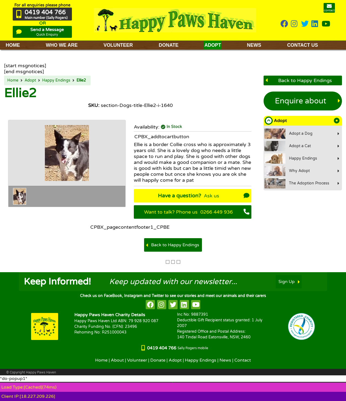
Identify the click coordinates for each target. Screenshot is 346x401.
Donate (157, 360)
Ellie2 (81, 80)
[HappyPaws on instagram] (295, 24)
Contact (242, 360)
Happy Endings (56, 80)
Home (12, 80)
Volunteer (137, 360)
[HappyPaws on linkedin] (315, 24)
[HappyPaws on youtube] (326, 24)
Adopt (30, 80)
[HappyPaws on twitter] (305, 24)
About (117, 360)
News (225, 360)
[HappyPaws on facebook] (150, 304)
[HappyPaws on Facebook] (284, 24)
